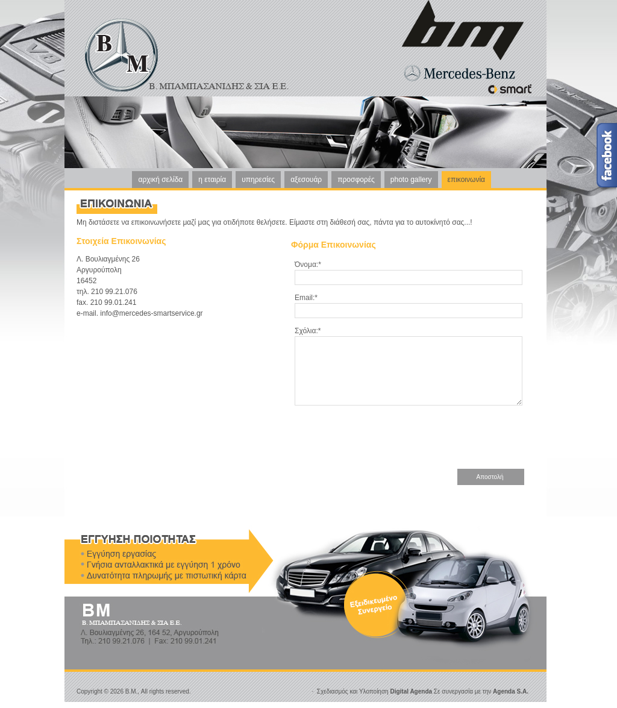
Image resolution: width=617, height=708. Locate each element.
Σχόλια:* (308, 331)
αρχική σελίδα (160, 179)
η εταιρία (212, 179)
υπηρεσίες (258, 179)
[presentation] (433, 447)
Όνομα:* (308, 264)
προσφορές (356, 179)
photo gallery (411, 179)
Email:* (306, 297)
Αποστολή (490, 489)
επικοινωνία (466, 179)
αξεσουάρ (306, 179)
